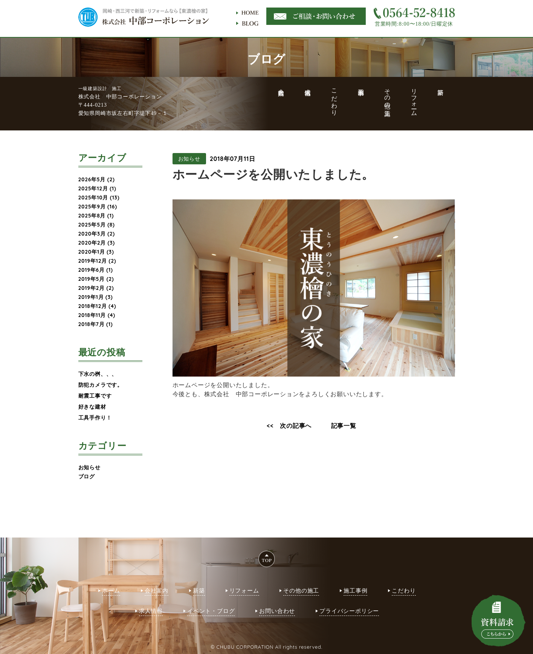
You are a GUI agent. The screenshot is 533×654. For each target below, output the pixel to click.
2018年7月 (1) (95, 324)
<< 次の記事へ (289, 425)
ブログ (86, 476)
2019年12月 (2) (97, 260)
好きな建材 (92, 406)
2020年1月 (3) (96, 251)
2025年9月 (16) (97, 206)
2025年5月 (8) (96, 224)
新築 (199, 590)
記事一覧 (343, 425)
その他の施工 (301, 590)
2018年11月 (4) (97, 315)
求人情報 (151, 610)
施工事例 (355, 590)
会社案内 (156, 590)
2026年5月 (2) (96, 179)
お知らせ (89, 467)
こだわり (403, 590)
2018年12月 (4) (97, 306)
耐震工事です (95, 395)
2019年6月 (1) (95, 270)
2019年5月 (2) (96, 279)
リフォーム (244, 590)
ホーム (111, 590)
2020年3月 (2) (96, 233)
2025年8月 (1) (96, 215)
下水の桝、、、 (98, 374)
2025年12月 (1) (97, 188)
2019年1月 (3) (95, 297)
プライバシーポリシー (349, 610)
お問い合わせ (277, 610)
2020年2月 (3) (96, 242)
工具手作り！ (95, 417)
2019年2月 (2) (96, 288)
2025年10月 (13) (99, 197)
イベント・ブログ (211, 610)
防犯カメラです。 (100, 384)
